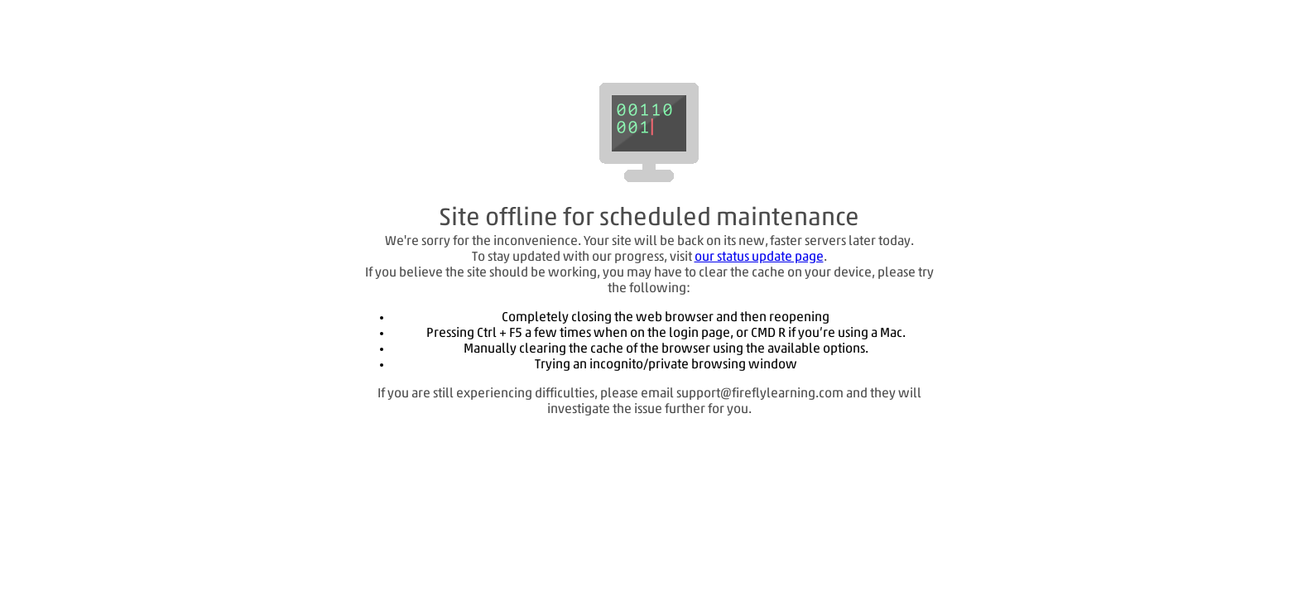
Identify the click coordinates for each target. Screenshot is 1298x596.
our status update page (759, 257)
